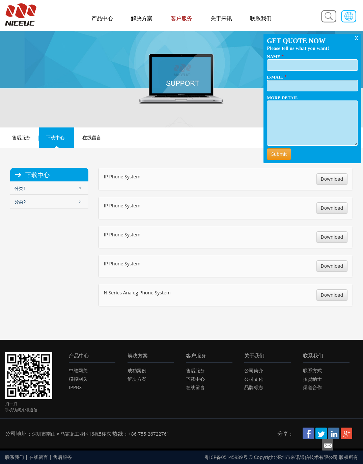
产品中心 (102, 18)
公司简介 (253, 370)
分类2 (20, 202)
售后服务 (21, 137)
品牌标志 (253, 387)
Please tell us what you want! (298, 48)
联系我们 (261, 18)
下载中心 (55, 137)
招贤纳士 (312, 379)
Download (332, 179)
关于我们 (254, 355)
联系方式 (312, 370)
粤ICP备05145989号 (225, 457)
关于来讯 (221, 18)
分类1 (20, 188)
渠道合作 (312, 387)
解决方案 (141, 18)
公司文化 (253, 379)
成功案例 (137, 370)
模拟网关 (78, 379)
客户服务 (181, 18)
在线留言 (91, 137)
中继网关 (78, 370)
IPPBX (75, 387)
